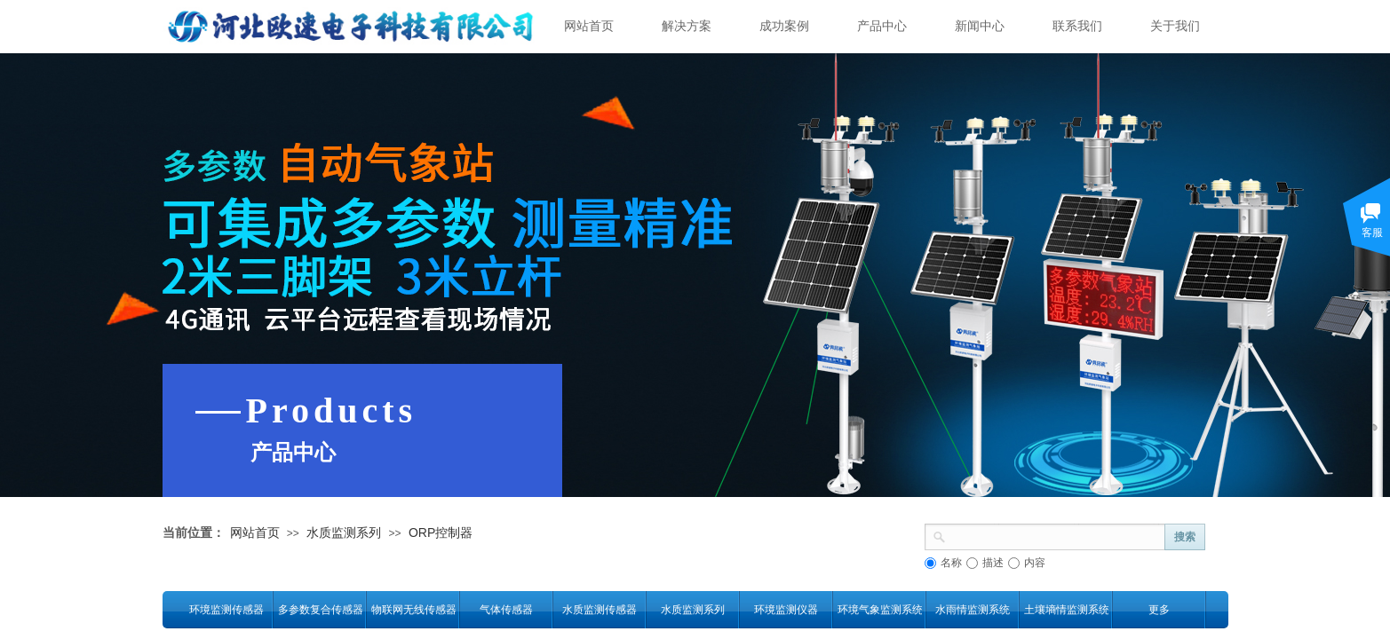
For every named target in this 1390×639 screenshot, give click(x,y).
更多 (1159, 610)
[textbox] (1055, 535)
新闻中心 (980, 26)
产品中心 (882, 26)
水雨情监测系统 (972, 610)
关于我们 (1175, 26)
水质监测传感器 (599, 610)
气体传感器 (506, 610)
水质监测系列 (343, 532)
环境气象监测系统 (880, 610)
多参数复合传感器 (320, 610)
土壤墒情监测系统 (1066, 610)
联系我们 (1077, 26)
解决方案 (686, 26)
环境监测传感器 (226, 610)
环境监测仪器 (786, 610)
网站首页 (589, 26)
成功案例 (784, 26)
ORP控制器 (441, 532)
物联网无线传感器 (413, 610)
